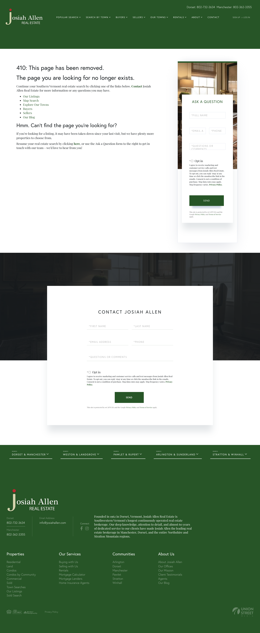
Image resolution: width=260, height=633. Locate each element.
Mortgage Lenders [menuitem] (70, 579)
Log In (246, 17)
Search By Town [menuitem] (97, 17)
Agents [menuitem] (162, 579)
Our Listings (31, 96)
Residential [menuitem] (14, 562)
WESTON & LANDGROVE (79, 454)
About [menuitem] (196, 17)
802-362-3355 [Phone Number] (16, 534)
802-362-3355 (242, 7)
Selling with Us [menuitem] (68, 566)
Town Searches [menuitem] (16, 587)
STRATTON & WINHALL (228, 454)
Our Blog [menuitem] (163, 583)
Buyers (27, 109)
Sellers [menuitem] (138, 17)
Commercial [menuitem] (14, 579)
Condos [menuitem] (11, 570)
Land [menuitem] (10, 566)
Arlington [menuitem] (118, 562)
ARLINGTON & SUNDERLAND (175, 454)
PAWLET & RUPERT (126, 454)
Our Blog (29, 117)
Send (206, 200)
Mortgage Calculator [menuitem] (72, 574)
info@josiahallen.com (52, 523)
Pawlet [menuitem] (117, 574)
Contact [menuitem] (214, 17)
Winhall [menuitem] (117, 583)
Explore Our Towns (36, 105)
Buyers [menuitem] (120, 17)
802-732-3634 (206, 7)
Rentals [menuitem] (178, 17)
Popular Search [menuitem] (67, 17)
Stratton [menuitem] (118, 579)
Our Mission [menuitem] (165, 570)
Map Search (31, 100)
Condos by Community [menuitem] (21, 574)
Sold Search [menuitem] (14, 595)
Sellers (27, 113)
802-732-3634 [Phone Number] (16, 523)
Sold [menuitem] (9, 583)
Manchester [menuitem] (120, 570)
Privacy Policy (215, 184)
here (77, 144)
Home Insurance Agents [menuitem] (74, 583)
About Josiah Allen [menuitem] (170, 562)
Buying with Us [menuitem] (68, 562)
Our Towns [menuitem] (158, 17)
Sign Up (236, 17)
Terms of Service (215, 214)
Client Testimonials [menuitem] (170, 574)
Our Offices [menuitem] (165, 566)
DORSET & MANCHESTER (29, 454)
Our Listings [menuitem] (14, 591)
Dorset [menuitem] (117, 566)
